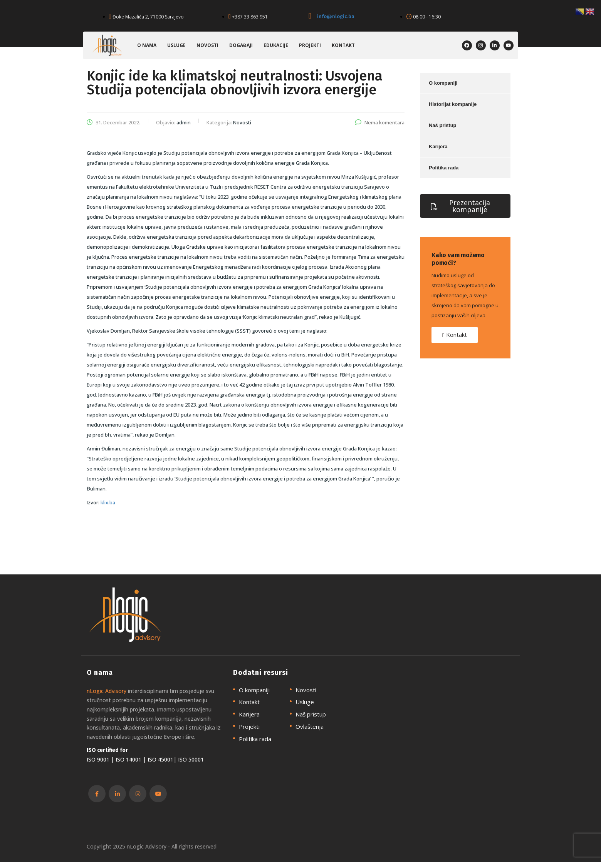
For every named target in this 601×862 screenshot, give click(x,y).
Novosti (207, 45)
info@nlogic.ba (335, 16)
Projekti (310, 45)
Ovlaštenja (309, 726)
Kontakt (343, 45)
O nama (146, 45)
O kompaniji (443, 83)
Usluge (176, 45)
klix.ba (108, 502)
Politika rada (443, 168)
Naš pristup (443, 125)
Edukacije (276, 45)
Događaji (241, 45)
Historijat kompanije (453, 104)
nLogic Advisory (106, 691)
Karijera (438, 146)
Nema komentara (380, 122)
